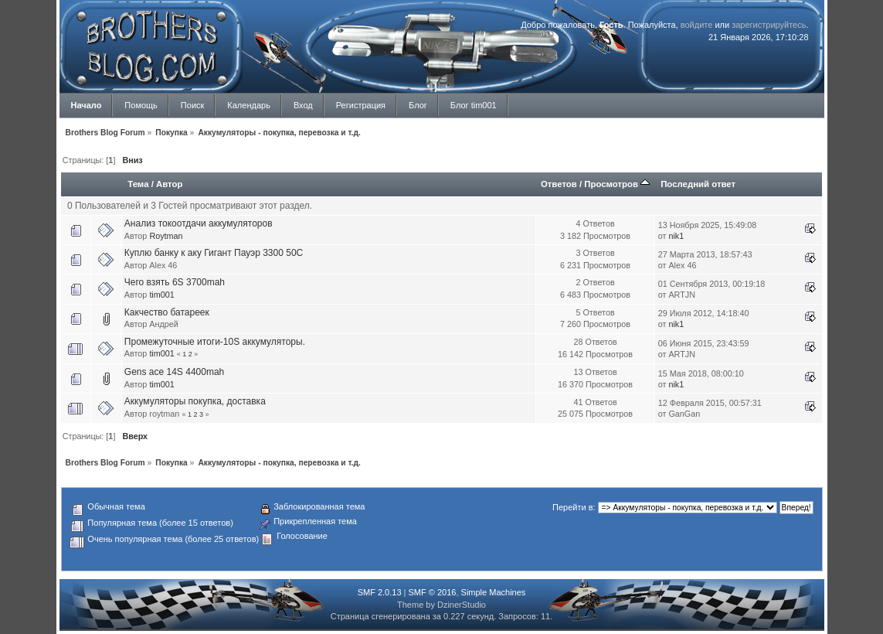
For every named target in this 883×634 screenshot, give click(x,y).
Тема (137, 184)
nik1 (676, 235)
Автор (169, 184)
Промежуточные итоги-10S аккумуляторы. (214, 341)
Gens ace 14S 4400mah (174, 371)
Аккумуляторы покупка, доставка (195, 401)
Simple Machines (493, 592)
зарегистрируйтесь (769, 24)
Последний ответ (698, 184)
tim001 (161, 294)
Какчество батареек (166, 312)
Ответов (559, 184)
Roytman (165, 235)
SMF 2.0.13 (380, 592)
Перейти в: (574, 507)
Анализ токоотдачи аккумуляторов (198, 223)
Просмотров (617, 184)
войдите (697, 24)
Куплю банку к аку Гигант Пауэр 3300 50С (213, 252)
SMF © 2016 (433, 592)
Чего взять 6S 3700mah (174, 282)
